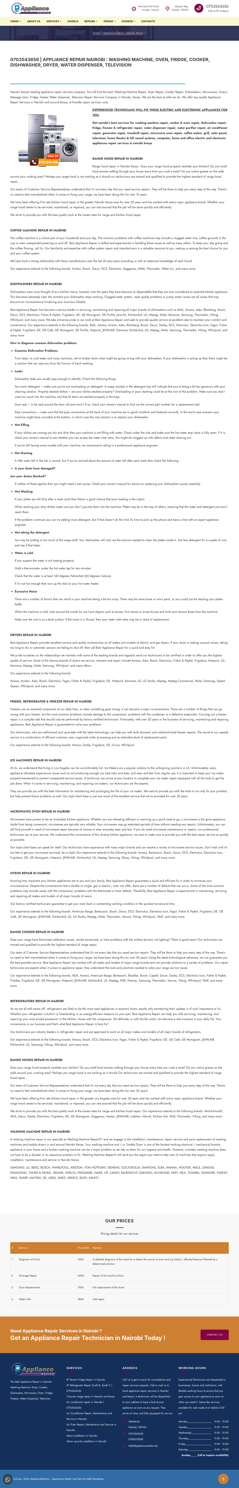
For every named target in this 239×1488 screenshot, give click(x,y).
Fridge (108, 21)
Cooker (127, 21)
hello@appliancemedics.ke (143, 1446)
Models (72, 21)
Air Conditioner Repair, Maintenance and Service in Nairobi (89, 1416)
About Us (33, 21)
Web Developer (95, 1479)
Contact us (215, 1334)
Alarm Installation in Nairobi (81, 1436)
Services (52, 21)
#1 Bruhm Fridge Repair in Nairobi (85, 1380)
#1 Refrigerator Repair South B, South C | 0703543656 (89, 1388)
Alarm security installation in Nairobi (86, 1441)
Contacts (148, 21)
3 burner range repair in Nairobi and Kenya (90, 1396)
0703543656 (217, 6)
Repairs (89, 21)
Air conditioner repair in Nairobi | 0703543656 (85, 1405)
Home (14, 21)
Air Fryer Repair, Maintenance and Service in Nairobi (91, 1427)
